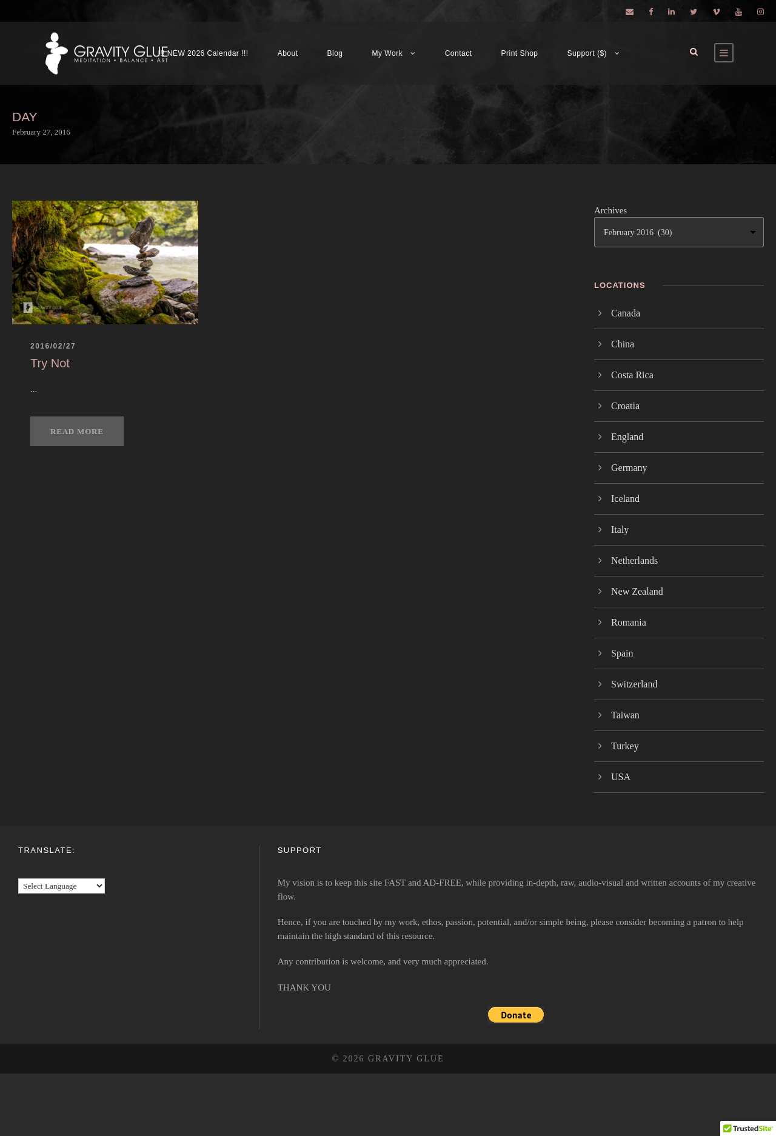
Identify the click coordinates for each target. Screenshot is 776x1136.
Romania (628, 622)
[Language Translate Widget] (61, 886)
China (622, 344)
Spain (622, 653)
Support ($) (587, 53)
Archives (610, 210)
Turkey (625, 746)
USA (620, 777)
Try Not (50, 363)
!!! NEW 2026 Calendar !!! (203, 53)
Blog (335, 53)
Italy (620, 529)
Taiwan (625, 715)
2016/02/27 (53, 346)
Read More (77, 431)
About (288, 53)
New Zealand (637, 591)
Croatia (625, 406)
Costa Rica (632, 375)
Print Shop (519, 53)
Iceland (625, 498)
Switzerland (634, 684)
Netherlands (634, 560)
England (627, 437)
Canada (625, 313)
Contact (458, 53)
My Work (387, 53)
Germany (629, 468)
